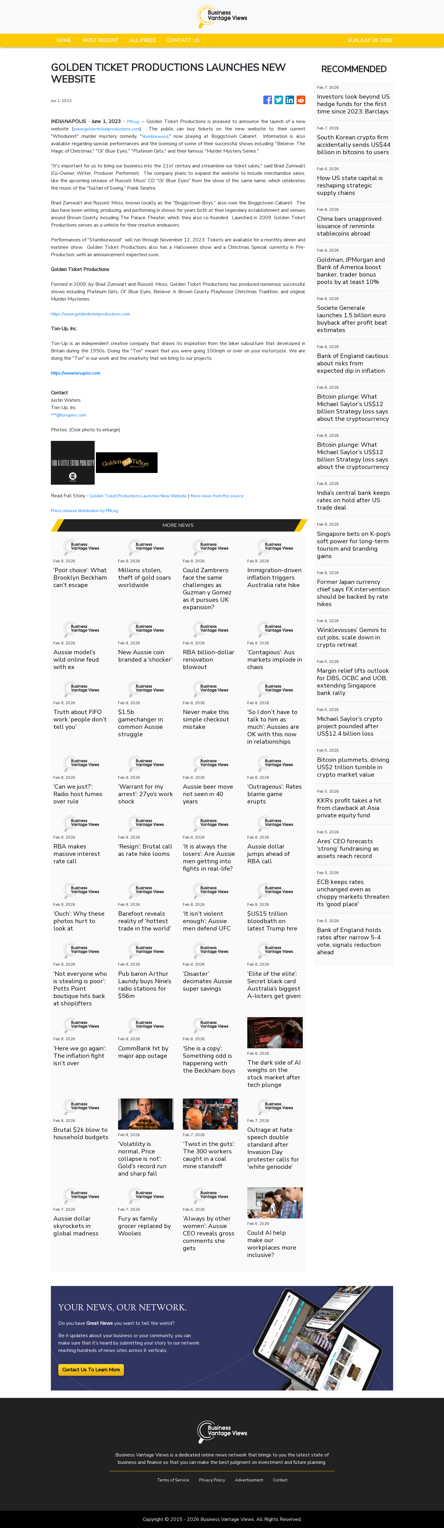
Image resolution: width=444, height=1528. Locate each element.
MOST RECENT (100, 40)
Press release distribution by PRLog (90, 510)
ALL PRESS (143, 40)
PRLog (133, 121)
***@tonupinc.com (70, 415)
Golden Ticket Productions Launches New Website (145, 495)
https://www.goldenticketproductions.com (96, 313)
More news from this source (235, 495)
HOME (63, 40)
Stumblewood (155, 136)
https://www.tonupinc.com (79, 373)
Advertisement (251, 1480)
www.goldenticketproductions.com (110, 128)
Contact (286, 1480)
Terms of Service (167, 1480)
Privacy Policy (210, 1480)
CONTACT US (183, 40)
